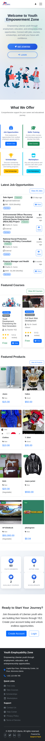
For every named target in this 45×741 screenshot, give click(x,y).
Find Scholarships (11, 171)
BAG (4, 481)
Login (22, 55)
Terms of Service (12, 720)
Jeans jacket (30, 481)
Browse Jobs (11, 144)
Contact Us (10, 708)
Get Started (22, 47)
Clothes (5, 437)
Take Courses (11, 690)
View (38, 205)
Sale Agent (8, 197)
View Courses (33, 144)
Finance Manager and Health (16, 261)
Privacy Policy (11, 716)
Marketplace (10, 698)
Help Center (10, 712)
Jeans (4, 394)
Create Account (16, 633)
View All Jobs (36, 191)
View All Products (36, 362)
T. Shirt (28, 437)
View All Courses (35, 291)
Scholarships (10, 694)
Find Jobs (9, 686)
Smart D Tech (35, 737)
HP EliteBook (7, 528)
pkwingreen (29, 528)
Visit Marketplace (33, 171)
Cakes (27, 394)
